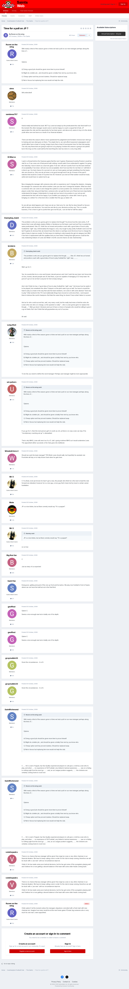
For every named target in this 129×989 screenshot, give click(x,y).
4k (12, 727)
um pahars (11, 382)
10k (12, 494)
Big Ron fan (12, 555)
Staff (30, 16)
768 (12, 342)
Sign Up (123, 4)
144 (12, 675)
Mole (11, 502)
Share (72, 35)
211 (12, 598)
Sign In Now (67, 951)
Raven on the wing (17, 34)
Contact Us (66, 982)
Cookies (75, 982)
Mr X (11, 477)
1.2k (12, 263)
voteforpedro (12, 852)
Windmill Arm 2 (11, 451)
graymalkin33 (11, 658)
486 (12, 573)
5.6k (12, 520)
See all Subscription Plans (118, 38)
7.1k (12, 106)
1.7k (12, 468)
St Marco (12, 157)
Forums (4, 16)
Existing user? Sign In (109, 4)
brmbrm (11, 246)
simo (11, 88)
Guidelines (21, 16)
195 (12, 624)
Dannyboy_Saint (11, 218)
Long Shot (11, 325)
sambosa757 (11, 114)
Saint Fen (12, 581)
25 (12, 132)
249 (12, 235)
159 (12, 64)
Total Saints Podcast (26, 10)
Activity (14, 10)
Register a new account (27, 951)
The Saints (26, 36)
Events (13, 16)
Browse (5, 11)
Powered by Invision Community (64, 986)
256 (12, 870)
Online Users (39, 16)
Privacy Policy (56, 982)
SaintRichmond (11, 709)
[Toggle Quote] (24, 251)
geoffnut (11, 607)
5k (12, 174)
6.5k (12, 399)
